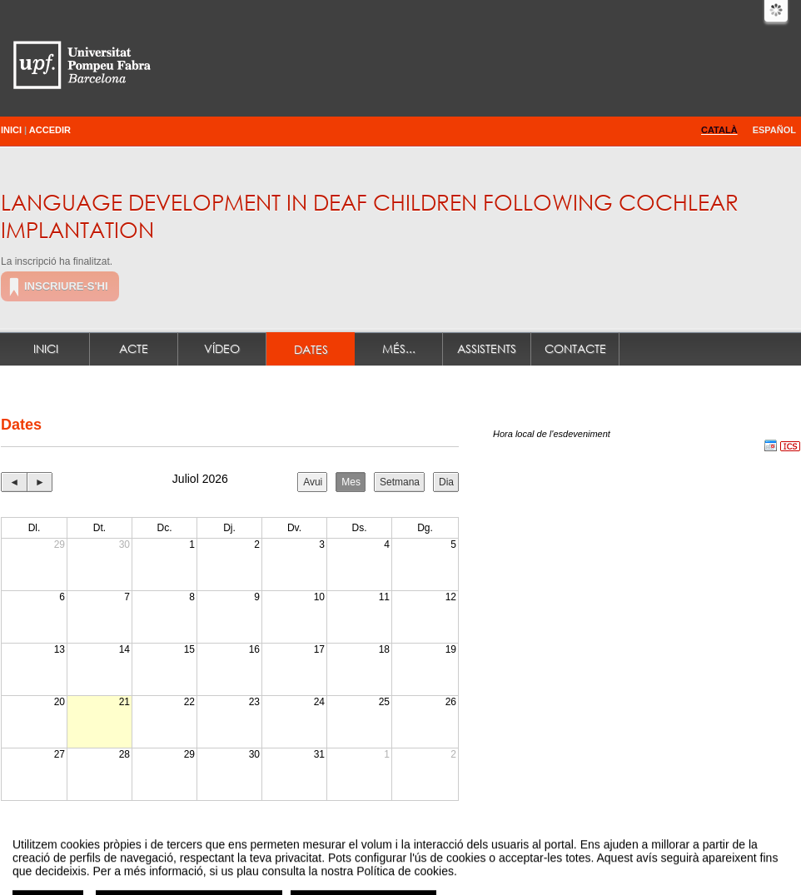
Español (774, 130)
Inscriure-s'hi (66, 286)
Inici (11, 130)
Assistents (486, 348)
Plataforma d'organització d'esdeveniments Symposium (407, 864)
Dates (311, 349)
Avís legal (228, 864)
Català (719, 130)
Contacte (575, 348)
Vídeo (222, 348)
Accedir (50, 130)
